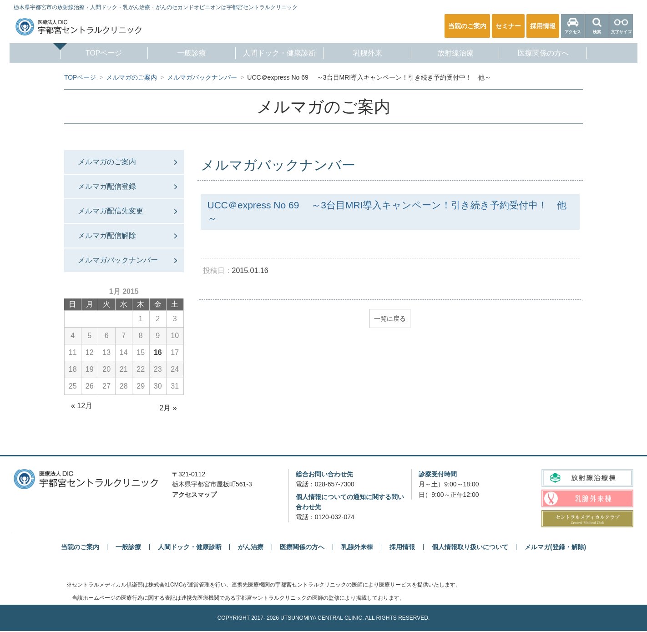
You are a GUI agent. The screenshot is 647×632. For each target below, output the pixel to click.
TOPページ (97, 53)
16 (158, 353)
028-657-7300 (334, 485)
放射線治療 (459, 53)
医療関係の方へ (550, 53)
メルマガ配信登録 (107, 187)
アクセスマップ (194, 495)
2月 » (168, 409)
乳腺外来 (369, 53)
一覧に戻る (390, 318)
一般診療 (187, 53)
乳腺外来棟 (357, 547)
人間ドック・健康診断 (278, 53)
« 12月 (81, 406)
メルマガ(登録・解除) (555, 547)
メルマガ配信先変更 (110, 211)
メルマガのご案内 (107, 162)
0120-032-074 (334, 517)
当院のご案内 (80, 547)
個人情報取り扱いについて (470, 547)
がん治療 (250, 547)
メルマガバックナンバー (118, 261)
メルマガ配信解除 (107, 236)
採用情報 (402, 547)
